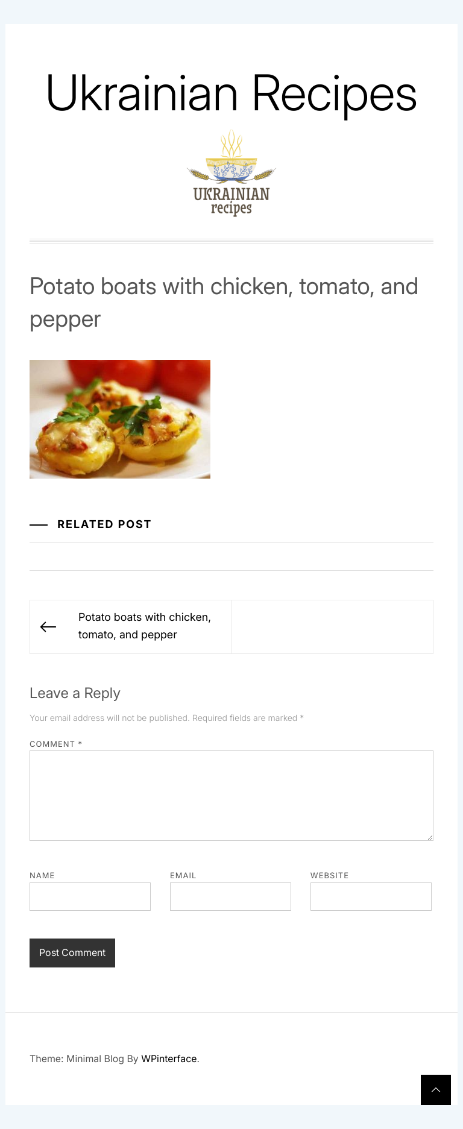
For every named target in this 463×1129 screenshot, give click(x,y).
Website (329, 876)
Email (183, 876)
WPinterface (169, 1058)
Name (42, 876)
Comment (56, 744)
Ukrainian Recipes (231, 92)
